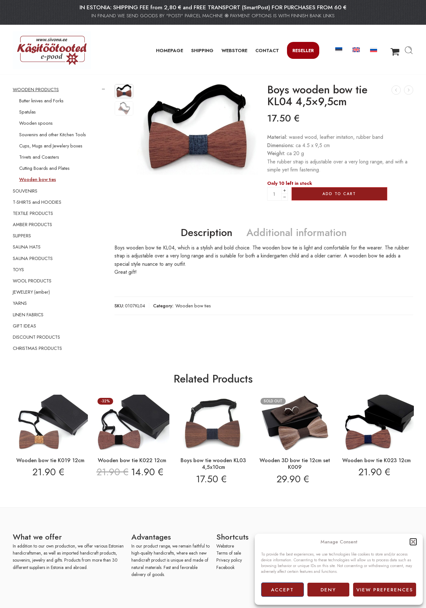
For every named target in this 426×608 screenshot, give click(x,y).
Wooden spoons (36, 123)
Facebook (225, 567)
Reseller (303, 50)
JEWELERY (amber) (31, 292)
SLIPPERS (22, 236)
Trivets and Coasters (39, 157)
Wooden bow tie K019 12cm (50, 460)
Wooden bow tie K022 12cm (132, 460)
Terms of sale (228, 553)
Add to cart (339, 194)
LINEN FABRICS (28, 315)
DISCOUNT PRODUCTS (36, 337)
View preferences (384, 589)
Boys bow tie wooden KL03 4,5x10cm (213, 463)
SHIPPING (202, 50)
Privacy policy (229, 560)
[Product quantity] (274, 194)
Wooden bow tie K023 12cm (376, 460)
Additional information (296, 233)
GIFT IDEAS (24, 326)
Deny (328, 589)
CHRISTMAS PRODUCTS (37, 348)
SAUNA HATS (27, 247)
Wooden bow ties (193, 305)
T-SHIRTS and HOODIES (37, 202)
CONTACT (267, 50)
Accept (282, 589)
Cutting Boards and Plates (44, 168)
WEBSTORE (234, 50)
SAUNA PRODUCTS (33, 258)
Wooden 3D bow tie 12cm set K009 (294, 463)
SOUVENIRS (25, 191)
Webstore (225, 546)
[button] (413, 542)
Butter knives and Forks (41, 101)
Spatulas (27, 112)
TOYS (18, 269)
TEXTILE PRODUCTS (33, 213)
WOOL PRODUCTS (32, 281)
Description (206, 233)
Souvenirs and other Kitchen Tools (52, 134)
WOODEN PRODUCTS (36, 89)
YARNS (20, 303)
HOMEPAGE (169, 50)
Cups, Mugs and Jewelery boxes (50, 146)
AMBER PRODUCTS (32, 224)
